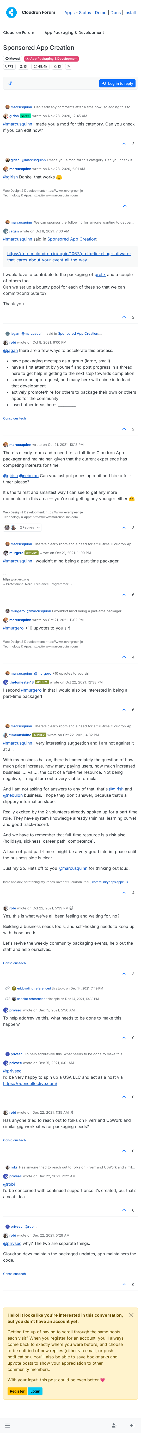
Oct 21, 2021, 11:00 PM (73, 553)
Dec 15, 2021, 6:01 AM (56, 1063)
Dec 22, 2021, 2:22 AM (57, 1176)
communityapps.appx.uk (110, 882)
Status (85, 12)
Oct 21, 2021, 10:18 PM (66, 444)
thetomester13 (21, 682)
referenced (42, 988)
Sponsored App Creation (71, 239)
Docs (116, 12)
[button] (7, 1425)
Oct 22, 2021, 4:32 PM (81, 735)
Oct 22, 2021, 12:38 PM (84, 682)
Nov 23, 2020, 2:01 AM (66, 169)
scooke (22, 999)
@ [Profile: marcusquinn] (17, 124)
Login (35, 1391)
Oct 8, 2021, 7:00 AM (52, 231)
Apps (69, 12)
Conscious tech (14, 418)
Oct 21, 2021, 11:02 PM (66, 620)
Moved (12, 59)
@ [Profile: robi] (9, 1184)
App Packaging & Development (51, 59)
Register (17, 1391)
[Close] (131, 1315)
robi (12, 342)
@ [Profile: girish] (10, 176)
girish (14, 116)
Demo (101, 12)
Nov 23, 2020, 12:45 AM (67, 116)
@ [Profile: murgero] (13, 628)
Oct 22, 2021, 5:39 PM (51, 908)
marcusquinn (21, 107)
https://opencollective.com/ (30, 1083)
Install (130, 12)
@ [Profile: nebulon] (29, 475)
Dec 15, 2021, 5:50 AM (57, 1010)
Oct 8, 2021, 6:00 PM (49, 342)
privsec (15, 1010)
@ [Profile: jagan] (10, 350)
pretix (100, 274)
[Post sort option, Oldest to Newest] (10, 83)
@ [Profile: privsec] (12, 1071)
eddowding (25, 988)
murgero (16, 553)
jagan (14, 231)
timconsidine (20, 735)
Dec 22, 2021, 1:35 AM (51, 1112)
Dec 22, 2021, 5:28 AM (51, 1235)
